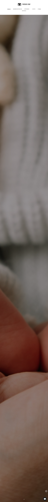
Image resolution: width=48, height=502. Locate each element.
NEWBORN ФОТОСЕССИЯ (17, 9)
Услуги (33, 9)
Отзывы (39, 9)
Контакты (24, 10)
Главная (9, 9)
